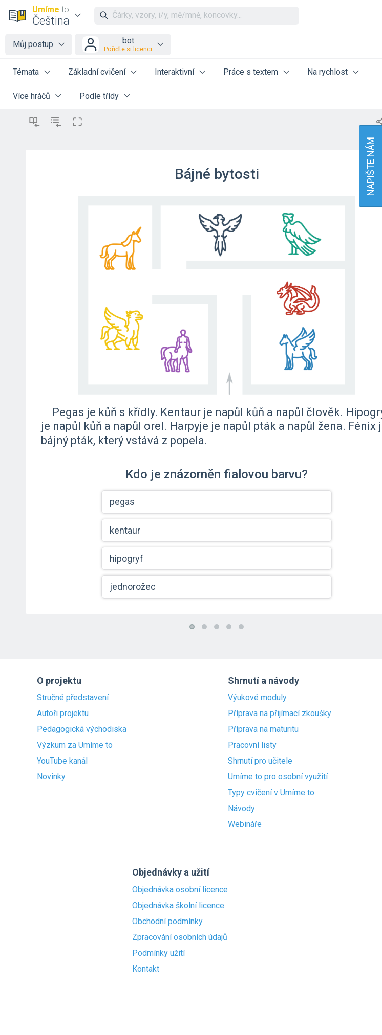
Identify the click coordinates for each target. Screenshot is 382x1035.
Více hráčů (31, 96)
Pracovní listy (252, 745)
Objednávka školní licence (178, 905)
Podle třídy (99, 96)
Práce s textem (250, 72)
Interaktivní (174, 72)
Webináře (245, 824)
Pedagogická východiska (81, 729)
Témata (26, 72)
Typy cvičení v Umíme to (271, 792)
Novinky (51, 776)
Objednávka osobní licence (180, 889)
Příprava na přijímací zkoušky (279, 713)
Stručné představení (73, 697)
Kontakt (145, 969)
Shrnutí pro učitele (260, 761)
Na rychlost (327, 72)
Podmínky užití (158, 953)
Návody (241, 808)
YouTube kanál (62, 761)
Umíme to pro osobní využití (278, 776)
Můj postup (33, 44)
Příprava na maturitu (263, 729)
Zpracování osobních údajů (179, 937)
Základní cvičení (96, 72)
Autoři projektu (63, 713)
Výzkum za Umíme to (75, 745)
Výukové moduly (257, 697)
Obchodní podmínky (167, 921)
